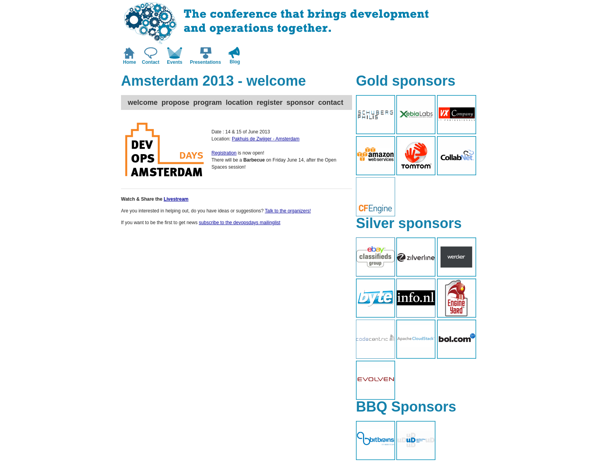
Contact (150, 62)
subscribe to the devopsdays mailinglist (239, 222)
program (207, 102)
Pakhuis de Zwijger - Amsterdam (266, 139)
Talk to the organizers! (288, 211)
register (270, 102)
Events (174, 62)
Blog (235, 62)
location (239, 102)
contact (330, 102)
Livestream (176, 199)
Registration (224, 153)
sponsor (300, 102)
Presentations (205, 62)
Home (129, 62)
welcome (142, 102)
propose (175, 102)
